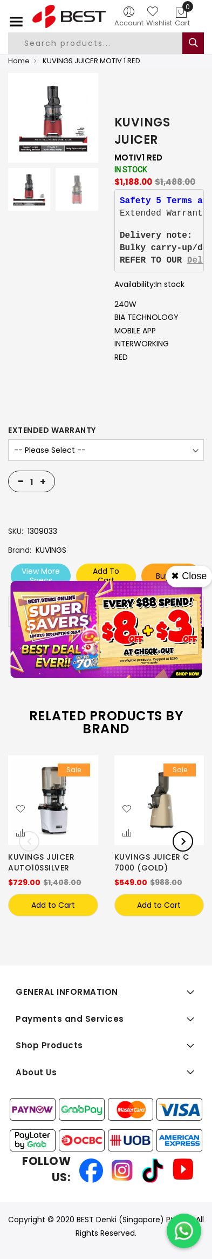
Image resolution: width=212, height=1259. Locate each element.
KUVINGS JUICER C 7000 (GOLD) (151, 862)
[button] (20, 809)
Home (19, 61)
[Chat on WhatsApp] (184, 1231)
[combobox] (103, 43)
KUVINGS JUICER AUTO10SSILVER (41, 862)
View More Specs (41, 576)
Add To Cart (106, 576)
